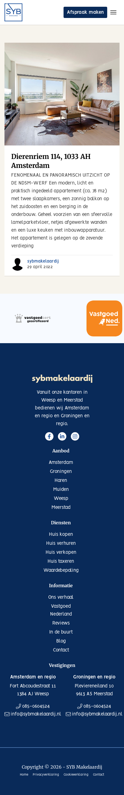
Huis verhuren (61, 543)
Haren (61, 480)
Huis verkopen (61, 552)
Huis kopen (61, 534)
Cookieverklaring (76, 774)
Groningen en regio (94, 677)
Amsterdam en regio (33, 677)
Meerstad (61, 507)
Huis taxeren (61, 561)
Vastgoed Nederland (61, 610)
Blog (61, 641)
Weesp (61, 498)
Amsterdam (61, 462)
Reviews (61, 623)
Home (24, 774)
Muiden (61, 489)
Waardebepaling (61, 570)
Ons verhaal (61, 597)
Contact (61, 650)
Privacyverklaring (46, 774)
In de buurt (61, 632)
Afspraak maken (85, 12)
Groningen (61, 471)
